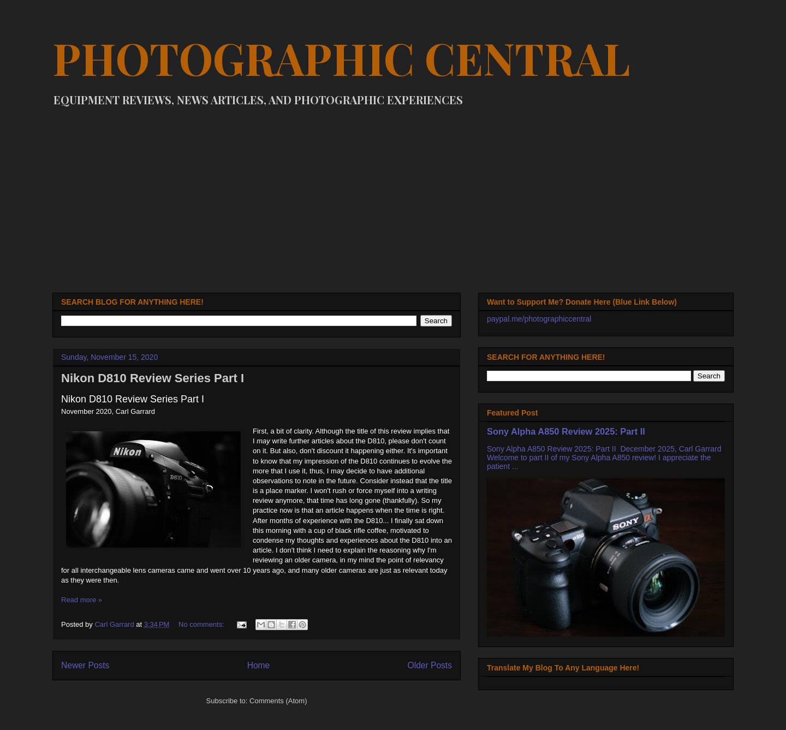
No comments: (202, 624)
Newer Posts (85, 665)
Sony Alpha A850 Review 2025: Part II (566, 431)
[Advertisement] (393, 194)
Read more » (81, 600)
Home (258, 665)
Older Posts (430, 665)
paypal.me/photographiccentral (539, 318)
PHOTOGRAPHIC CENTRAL (341, 57)
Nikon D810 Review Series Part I (152, 378)
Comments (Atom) (278, 701)
